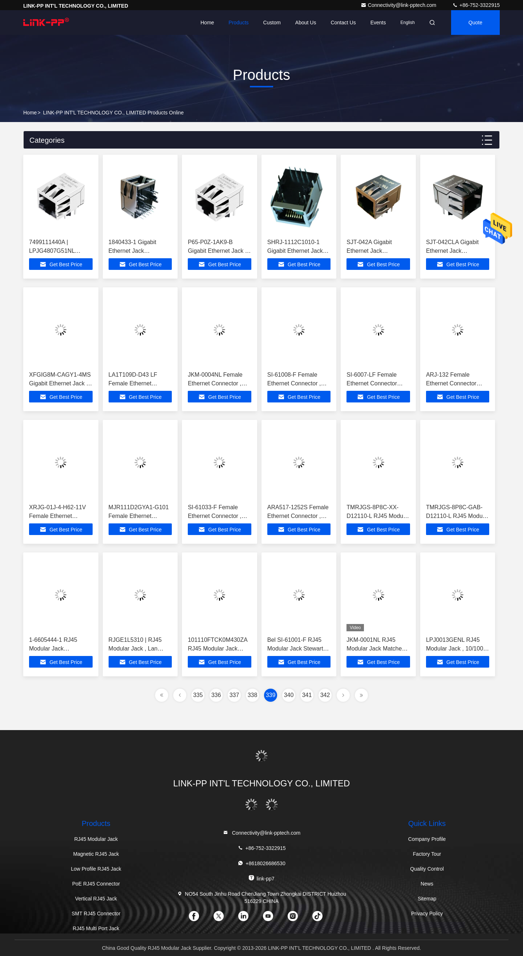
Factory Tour (427, 854)
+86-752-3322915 (476, 5)
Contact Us (343, 22)
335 (198, 695)
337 (234, 695)
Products (238, 22)
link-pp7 (261, 878)
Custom (272, 22)
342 (325, 695)
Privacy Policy (427, 913)
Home (207, 22)
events (378, 22)
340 (289, 695)
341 (307, 695)
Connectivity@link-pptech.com (399, 5)
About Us (305, 22)
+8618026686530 (261, 863)
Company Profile (427, 839)
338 (253, 695)
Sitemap (427, 899)
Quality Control (427, 869)
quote (475, 22)
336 (216, 695)
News (427, 884)
